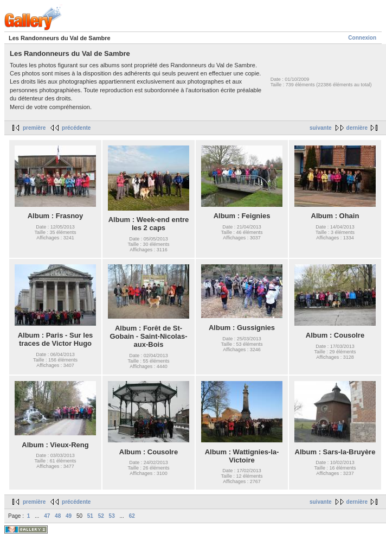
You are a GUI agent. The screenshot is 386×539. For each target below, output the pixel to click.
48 (58, 516)
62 (132, 516)
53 (112, 516)
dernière (357, 128)
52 (101, 516)
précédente (76, 128)
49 (69, 516)
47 (47, 516)
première (34, 128)
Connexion (362, 38)
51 (90, 516)
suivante (321, 128)
